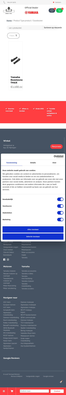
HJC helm (6, 307)
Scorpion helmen (9, 305)
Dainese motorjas (27, 320)
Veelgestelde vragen (10, 247)
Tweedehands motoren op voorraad (8, 281)
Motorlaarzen (26, 250)
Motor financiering (9, 286)
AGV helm (7, 302)
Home (9, 21)
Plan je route (56, 146)
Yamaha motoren (9, 271)
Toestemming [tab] (11, 163)
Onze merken (8, 250)
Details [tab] (33, 163)
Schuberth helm (9, 310)
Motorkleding (26, 242)
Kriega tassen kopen (10, 338)
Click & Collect (8, 252)
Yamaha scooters (28, 289)
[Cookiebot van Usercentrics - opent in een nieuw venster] (53, 156)
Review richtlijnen (16, 376)
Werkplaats (7, 244)
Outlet (24, 255)
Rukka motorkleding (10, 323)
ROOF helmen (8, 335)
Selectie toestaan (33, 236)
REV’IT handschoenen (28, 315)
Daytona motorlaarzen (29, 325)
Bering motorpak (27, 330)
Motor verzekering (9, 288)
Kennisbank (7, 255)
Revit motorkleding (10, 320)
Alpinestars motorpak (28, 305)
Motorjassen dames (28, 336)
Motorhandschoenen (29, 247)
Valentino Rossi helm (28, 333)
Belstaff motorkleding (10, 325)
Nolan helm (7, 341)
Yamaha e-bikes (27, 273)
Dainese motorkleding (11, 317)
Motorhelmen (26, 244)
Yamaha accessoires (29, 271)
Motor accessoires (28, 252)
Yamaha (24, 257)
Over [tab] (54, 163)
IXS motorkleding (9, 333)
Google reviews (48, 376)
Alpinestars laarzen (10, 343)
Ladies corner (8, 242)
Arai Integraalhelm (27, 343)
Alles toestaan (33, 229)
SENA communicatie (28, 317)
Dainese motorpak (27, 302)
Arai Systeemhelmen (28, 346)
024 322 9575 (9, 2)
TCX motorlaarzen (27, 323)
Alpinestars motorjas (28, 307)
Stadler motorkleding (28, 328)
